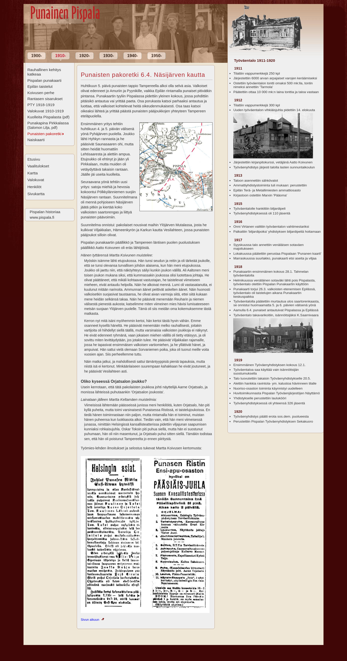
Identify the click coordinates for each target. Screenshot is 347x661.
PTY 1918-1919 (40, 105)
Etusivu (33, 159)
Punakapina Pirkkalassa (48, 125)
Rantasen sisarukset (44, 99)
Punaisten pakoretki (44, 134)
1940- (132, 55)
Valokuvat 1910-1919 (45, 111)
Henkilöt (34, 187)
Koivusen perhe (40, 93)
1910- (60, 55)
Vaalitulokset (38, 166)
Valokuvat (35, 180)
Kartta (32, 173)
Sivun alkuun (90, 619)
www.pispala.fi (42, 217)
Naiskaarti (35, 140)
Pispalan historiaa (45, 212)
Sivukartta (35, 194)
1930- (108, 55)
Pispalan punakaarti (44, 80)
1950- (156, 55)
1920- (84, 55)
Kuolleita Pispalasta (48, 117)
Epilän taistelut (39, 86)
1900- (36, 55)
